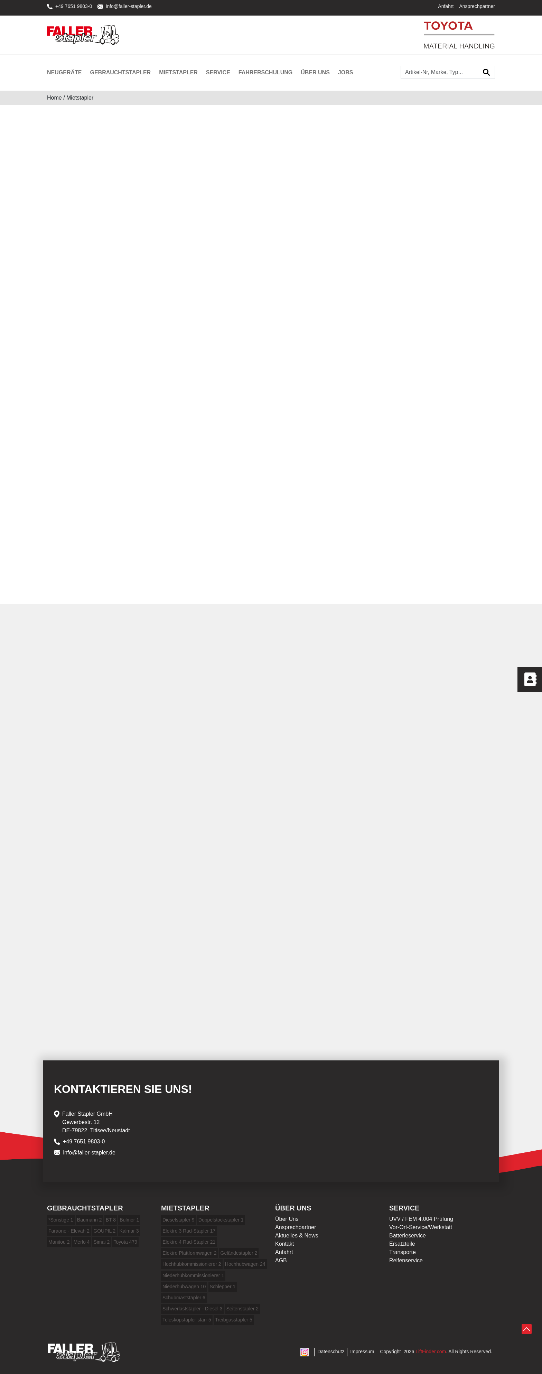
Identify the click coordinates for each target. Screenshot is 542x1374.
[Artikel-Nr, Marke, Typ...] (439, 72)
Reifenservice (406, 1260)
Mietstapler (178, 72)
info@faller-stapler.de (124, 6)
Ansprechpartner (477, 6)
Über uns (315, 72)
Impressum (362, 1351)
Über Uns (287, 1219)
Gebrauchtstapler (120, 72)
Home (54, 98)
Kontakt (284, 1244)
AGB (281, 1260)
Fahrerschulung (265, 72)
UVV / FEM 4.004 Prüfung (421, 1219)
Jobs (345, 72)
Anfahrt (446, 6)
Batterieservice (407, 1235)
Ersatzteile (402, 1244)
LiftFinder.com (430, 1351)
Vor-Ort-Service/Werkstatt (420, 1227)
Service (218, 72)
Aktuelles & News (296, 1235)
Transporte (402, 1252)
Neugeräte (64, 72)
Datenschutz (330, 1351)
